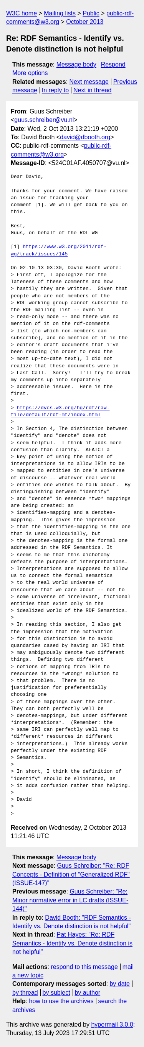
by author (87, 992)
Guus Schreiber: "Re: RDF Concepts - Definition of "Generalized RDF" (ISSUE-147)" (71, 874)
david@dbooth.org (85, 137)
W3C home (21, 13)
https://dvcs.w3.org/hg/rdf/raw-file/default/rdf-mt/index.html (60, 411)
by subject (56, 992)
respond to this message (84, 967)
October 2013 (84, 21)
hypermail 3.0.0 (112, 1024)
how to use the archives (61, 1001)
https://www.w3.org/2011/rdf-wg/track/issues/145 (59, 250)
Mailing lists (60, 13)
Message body (76, 64)
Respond (113, 64)
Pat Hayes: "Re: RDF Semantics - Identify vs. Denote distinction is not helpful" (72, 943)
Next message (89, 81)
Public (91, 13)
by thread (25, 992)
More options (30, 73)
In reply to (55, 90)
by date (119, 983)
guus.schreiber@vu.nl (44, 120)
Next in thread (92, 90)
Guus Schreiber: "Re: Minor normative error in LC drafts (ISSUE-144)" (70, 900)
